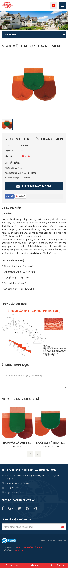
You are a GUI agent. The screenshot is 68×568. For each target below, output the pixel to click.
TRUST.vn (18, 550)
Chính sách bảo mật (59, 541)
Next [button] (66, 20)
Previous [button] (1, 20)
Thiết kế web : (7, 550)
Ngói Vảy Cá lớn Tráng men (18, 442)
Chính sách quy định (46, 541)
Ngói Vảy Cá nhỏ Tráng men (51, 442)
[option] (34, 20)
